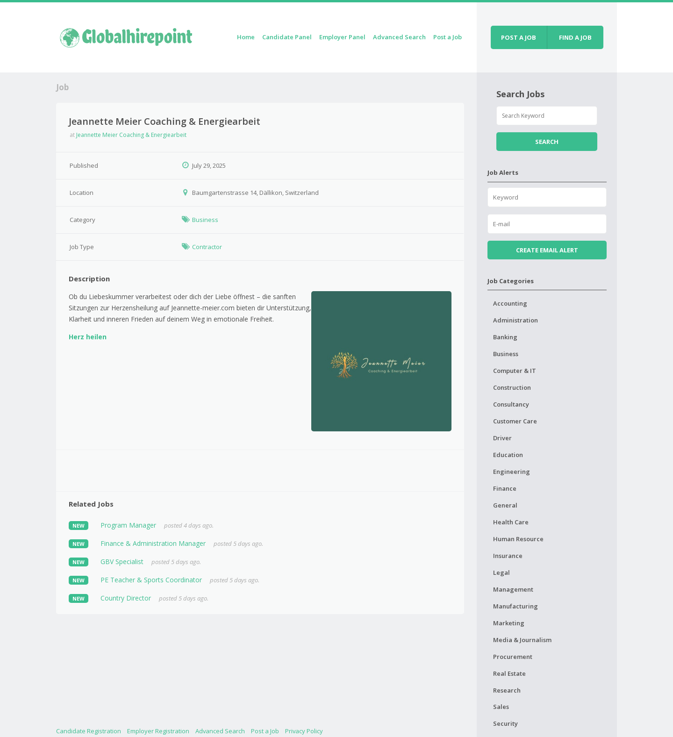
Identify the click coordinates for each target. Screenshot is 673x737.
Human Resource (518, 539)
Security (505, 723)
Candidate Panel (287, 37)
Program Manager (128, 525)
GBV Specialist (121, 561)
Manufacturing (515, 606)
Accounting (510, 303)
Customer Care (515, 421)
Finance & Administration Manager (153, 543)
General (505, 505)
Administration (515, 320)
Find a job (575, 37)
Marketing (508, 623)
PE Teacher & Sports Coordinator (151, 579)
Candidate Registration (88, 731)
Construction (512, 387)
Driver (502, 438)
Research (507, 690)
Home (246, 37)
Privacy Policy (304, 731)
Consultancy (511, 404)
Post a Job (447, 37)
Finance (504, 488)
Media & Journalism (522, 640)
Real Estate (509, 673)
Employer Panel (342, 37)
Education (508, 455)
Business (205, 219)
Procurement (512, 656)
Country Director (125, 598)
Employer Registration (158, 731)
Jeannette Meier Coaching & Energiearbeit (131, 135)
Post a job (518, 37)
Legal (501, 572)
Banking (505, 337)
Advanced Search (399, 37)
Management (513, 589)
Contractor (207, 247)
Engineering (511, 471)
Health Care (511, 522)
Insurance (508, 555)
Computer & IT (514, 370)
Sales (501, 706)
